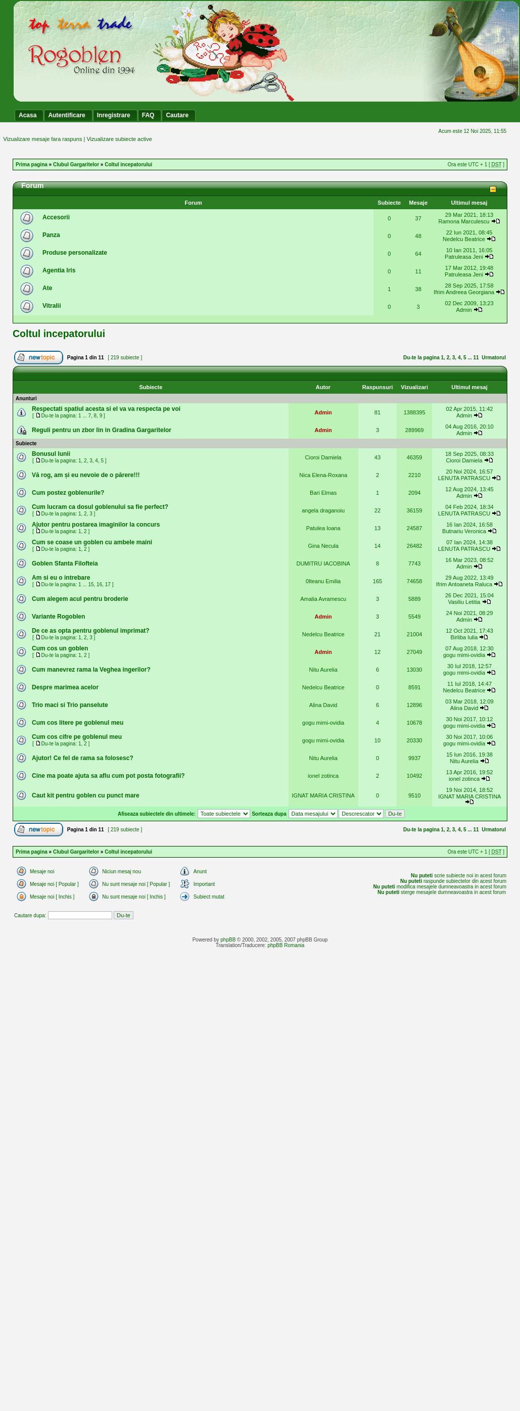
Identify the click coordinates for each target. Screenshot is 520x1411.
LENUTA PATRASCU (464, 478)
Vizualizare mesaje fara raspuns (42, 139)
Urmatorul (494, 357)
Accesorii (56, 217)
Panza (51, 235)
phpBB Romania (285, 945)
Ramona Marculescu (464, 221)
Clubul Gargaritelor (76, 164)
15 (90, 584)
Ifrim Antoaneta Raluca (464, 584)
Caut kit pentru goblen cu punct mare (85, 795)
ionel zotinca (323, 776)
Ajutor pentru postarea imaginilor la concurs (96, 524)
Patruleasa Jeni (464, 257)
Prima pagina (32, 164)
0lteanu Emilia (323, 581)
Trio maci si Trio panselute (70, 705)
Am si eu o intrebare (61, 577)
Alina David (323, 705)
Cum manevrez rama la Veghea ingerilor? (91, 669)
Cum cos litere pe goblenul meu (77, 722)
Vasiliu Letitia (464, 602)
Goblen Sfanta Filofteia (65, 563)
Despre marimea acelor (65, 687)
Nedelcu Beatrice (464, 239)
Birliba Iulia (464, 637)
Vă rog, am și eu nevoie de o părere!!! (85, 475)
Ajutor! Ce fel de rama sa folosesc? (82, 758)
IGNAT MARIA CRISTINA (323, 795)
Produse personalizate (74, 252)
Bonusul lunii (51, 453)
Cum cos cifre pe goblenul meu (77, 736)
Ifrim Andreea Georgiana (464, 292)
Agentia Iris (58, 270)
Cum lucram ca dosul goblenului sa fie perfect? (100, 506)
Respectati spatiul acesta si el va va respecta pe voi (106, 408)
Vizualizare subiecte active (119, 139)
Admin (463, 310)
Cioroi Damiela (323, 457)
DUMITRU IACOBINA (323, 563)
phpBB (227, 940)
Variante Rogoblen (58, 616)
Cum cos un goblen (60, 648)
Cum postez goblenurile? (68, 492)
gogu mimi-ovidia (464, 655)
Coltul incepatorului (128, 164)
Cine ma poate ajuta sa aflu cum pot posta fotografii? (108, 775)
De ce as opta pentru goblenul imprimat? (91, 630)
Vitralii (51, 305)
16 (99, 584)
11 (476, 357)
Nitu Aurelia (323, 670)
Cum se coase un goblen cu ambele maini (92, 542)
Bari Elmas (323, 493)
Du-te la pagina (421, 357)
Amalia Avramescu (323, 599)
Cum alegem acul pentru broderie (80, 598)
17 (108, 584)
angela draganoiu (323, 510)
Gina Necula (323, 546)
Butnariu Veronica (464, 531)
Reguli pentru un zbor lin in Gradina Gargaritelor (101, 430)
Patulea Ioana (323, 528)
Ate (47, 288)
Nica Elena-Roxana (323, 475)
